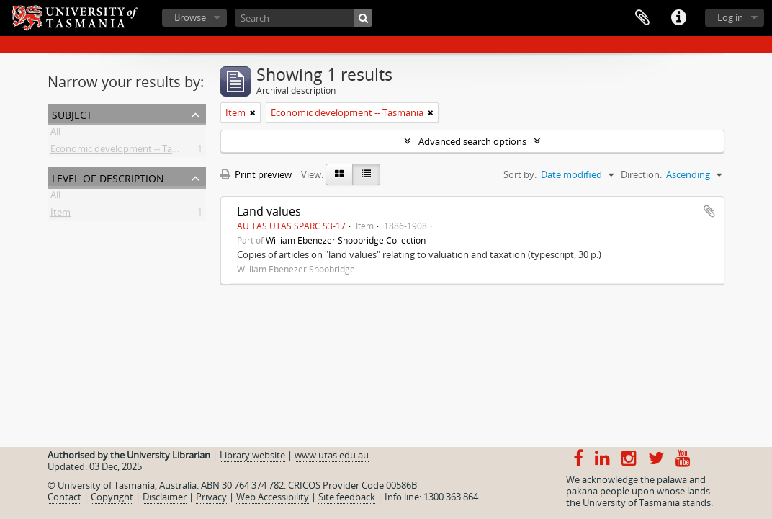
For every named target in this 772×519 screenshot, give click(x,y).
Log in (730, 17)
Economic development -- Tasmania (126, 151)
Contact (64, 496)
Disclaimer (165, 496)
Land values (269, 211)
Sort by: (520, 174)
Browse (190, 17)
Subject (72, 113)
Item (60, 214)
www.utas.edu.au (332, 454)
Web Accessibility (272, 496)
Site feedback (346, 496)
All (55, 134)
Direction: (641, 174)
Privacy (211, 496)
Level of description (108, 177)
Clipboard (642, 18)
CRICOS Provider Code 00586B (352, 485)
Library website (252, 454)
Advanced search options (472, 141)
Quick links (678, 18)
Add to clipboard (709, 211)
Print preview (256, 174)
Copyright (112, 496)
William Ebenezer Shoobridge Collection (346, 240)
